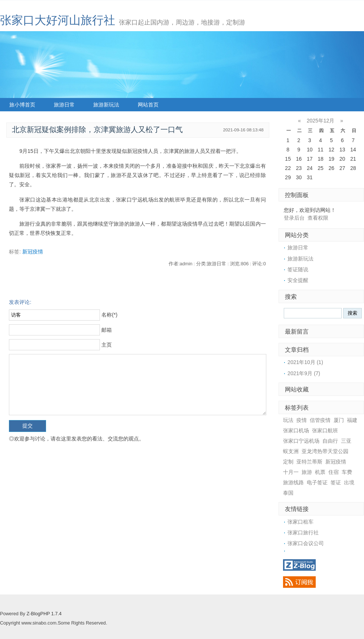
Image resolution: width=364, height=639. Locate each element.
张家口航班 (325, 430)
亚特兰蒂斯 (309, 462)
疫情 (301, 420)
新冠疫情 (32, 252)
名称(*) (109, 315)
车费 (347, 472)
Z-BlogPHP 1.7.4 (43, 613)
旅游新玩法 (106, 105)
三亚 (346, 441)
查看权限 (318, 218)
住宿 (333, 472)
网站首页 (148, 105)
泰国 (288, 493)
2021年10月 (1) (305, 362)
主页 (106, 345)
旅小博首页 (22, 105)
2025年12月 (320, 121)
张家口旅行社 (303, 532)
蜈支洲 (291, 451)
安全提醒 (297, 280)
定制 (288, 462)
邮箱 (106, 330)
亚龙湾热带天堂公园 (325, 451)
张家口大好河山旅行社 (57, 20)
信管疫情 (320, 420)
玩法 (288, 420)
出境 (349, 482)
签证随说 (297, 269)
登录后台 (294, 218)
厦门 (339, 420)
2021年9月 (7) (303, 373)
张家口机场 (296, 430)
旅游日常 (64, 105)
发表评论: (20, 302)
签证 (336, 482)
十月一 (291, 472)
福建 (352, 420)
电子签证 (317, 482)
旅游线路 (293, 482)
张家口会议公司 (305, 543)
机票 (320, 472)
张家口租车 (300, 522)
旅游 (307, 472)
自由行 (330, 441)
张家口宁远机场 (301, 441)
